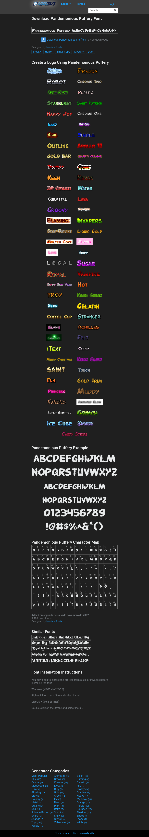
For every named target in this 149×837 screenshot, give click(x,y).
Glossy (83, 789)
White (82, 822)
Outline (37, 805)
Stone (82, 819)
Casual (37, 782)
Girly (58, 789)
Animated (61, 775)
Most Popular (39, 775)
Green (60, 795)
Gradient (83, 792)
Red (35, 809)
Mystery (79, 51)
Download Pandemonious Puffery (63, 39)
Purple (83, 805)
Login (112, 4)
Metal (36, 802)
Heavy (82, 795)
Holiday (37, 799)
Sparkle (37, 819)
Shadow (84, 812)
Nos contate (62, 833)
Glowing (38, 792)
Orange (83, 802)
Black (82, 775)
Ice (57, 799)
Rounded (84, 809)
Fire (81, 785)
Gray (35, 795)
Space (82, 815)
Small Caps (63, 51)
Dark (90, 51)
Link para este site (83, 833)
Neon (59, 802)
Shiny (59, 815)
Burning (83, 779)
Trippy (36, 822)
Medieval (84, 799)
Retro (59, 809)
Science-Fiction (42, 812)
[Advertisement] (15, 65)
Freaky (37, 51)
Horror (49, 51)
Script (59, 812)
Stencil (59, 819)
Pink (59, 805)
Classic (83, 782)
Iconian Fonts (54, 47)
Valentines (62, 822)
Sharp (36, 815)
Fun (35, 789)
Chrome (61, 782)
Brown (59, 779)
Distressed (39, 785)
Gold (59, 792)
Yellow (37, 825)
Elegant (60, 785)
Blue (36, 779)
